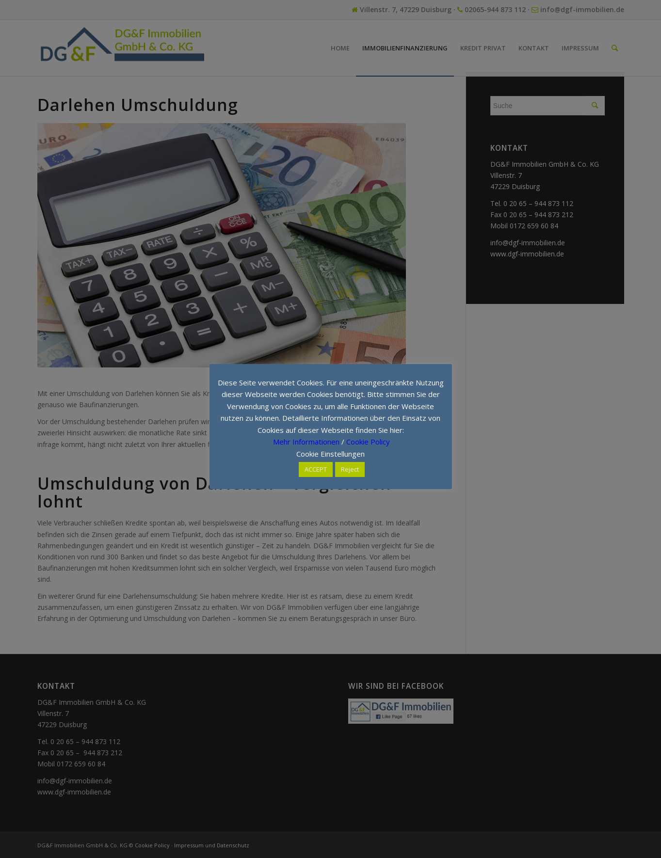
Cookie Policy (368, 441)
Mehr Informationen (306, 441)
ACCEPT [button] (316, 469)
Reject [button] (350, 469)
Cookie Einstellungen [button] (330, 454)
